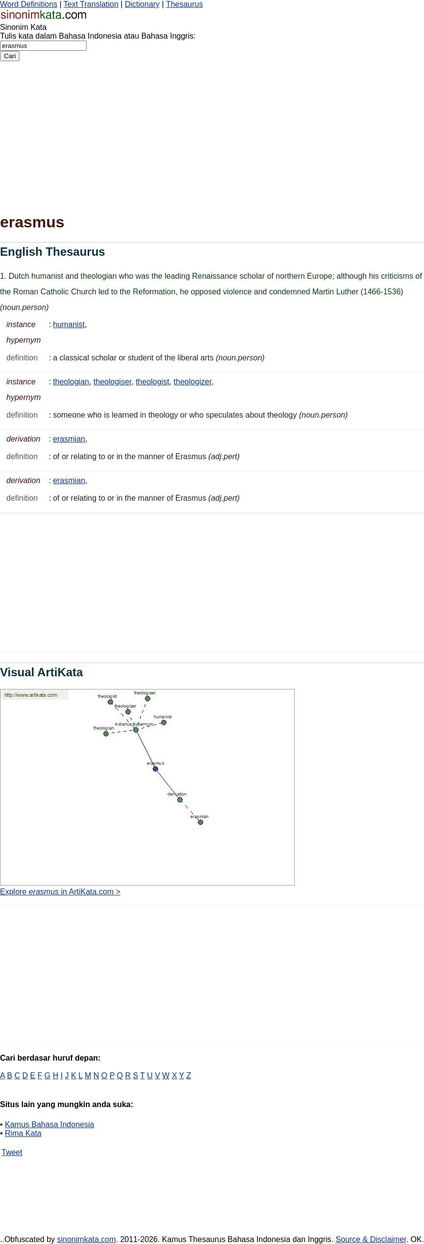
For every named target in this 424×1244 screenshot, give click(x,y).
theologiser (112, 382)
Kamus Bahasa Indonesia (49, 1124)
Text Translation (91, 4)
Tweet (12, 1152)
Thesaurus (184, 4)
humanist (69, 324)
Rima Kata (23, 1133)
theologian (71, 382)
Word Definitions (28, 4)
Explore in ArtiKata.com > (60, 892)
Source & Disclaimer (370, 1239)
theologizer (193, 382)
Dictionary (142, 4)
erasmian (69, 439)
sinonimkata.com (86, 1239)
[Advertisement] (212, 134)
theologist (152, 382)
